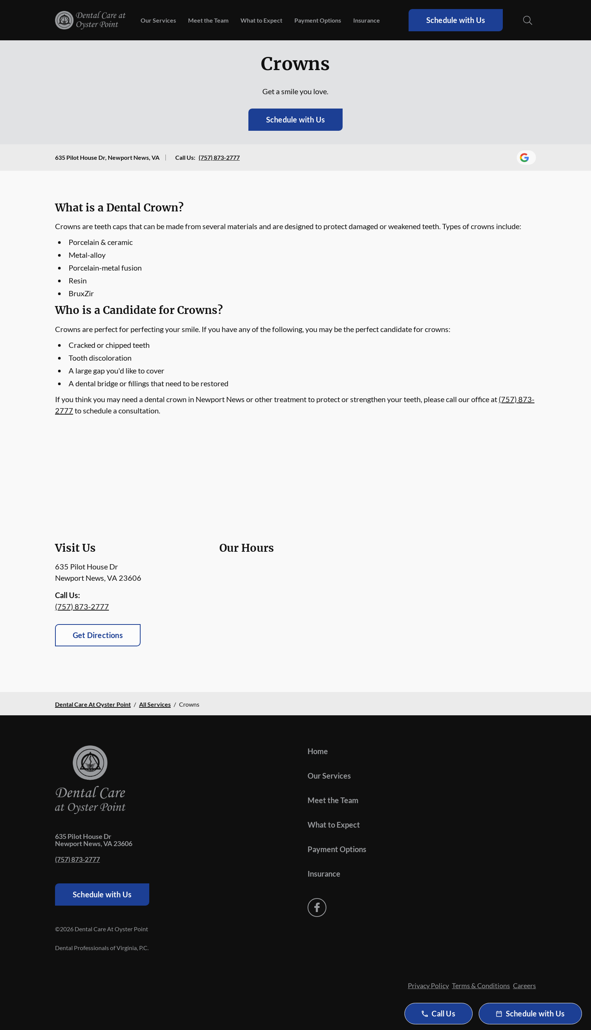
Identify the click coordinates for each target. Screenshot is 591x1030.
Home (318, 751)
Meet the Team (208, 20)
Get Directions (98, 635)
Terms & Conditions (481, 985)
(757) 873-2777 (219, 157)
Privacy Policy (428, 985)
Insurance (366, 20)
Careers (524, 985)
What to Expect (261, 20)
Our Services (158, 20)
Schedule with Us (455, 19)
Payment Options (317, 20)
